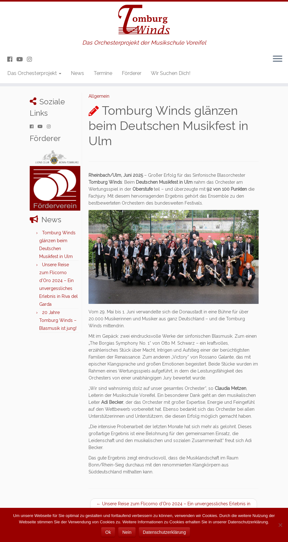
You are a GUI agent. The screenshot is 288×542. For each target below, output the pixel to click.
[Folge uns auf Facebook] (11, 59)
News (77, 73)
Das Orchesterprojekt (34, 73)
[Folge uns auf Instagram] (31, 59)
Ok (108, 532)
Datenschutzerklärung (164, 532)
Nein (127, 532)
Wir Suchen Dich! (170, 73)
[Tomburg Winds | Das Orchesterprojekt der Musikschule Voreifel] (144, 20)
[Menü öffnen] (277, 59)
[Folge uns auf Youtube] (21, 59)
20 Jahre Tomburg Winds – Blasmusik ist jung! (58, 320)
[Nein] (280, 525)
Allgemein (99, 96)
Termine (103, 73)
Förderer (131, 73)
